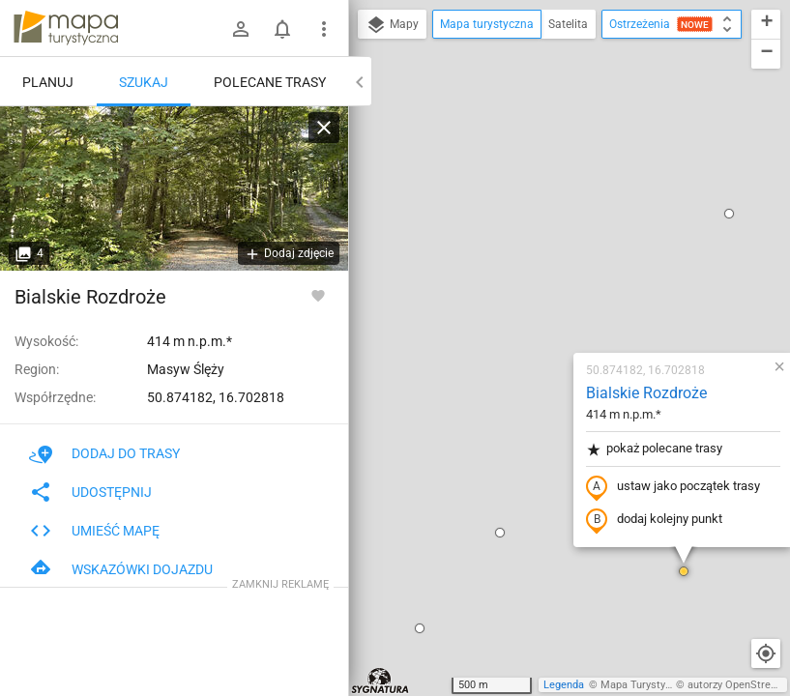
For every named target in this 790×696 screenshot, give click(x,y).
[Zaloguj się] (240, 29)
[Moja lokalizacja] (765, 653)
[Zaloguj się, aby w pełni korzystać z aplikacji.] (318, 295)
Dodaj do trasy (104, 453)
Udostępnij (90, 492)
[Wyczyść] (323, 127)
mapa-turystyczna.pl (66, 28)
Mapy (392, 25)
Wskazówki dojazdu (121, 569)
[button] (386, 309)
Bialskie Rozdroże (532, 169)
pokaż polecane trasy (540, 226)
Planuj (47, 82)
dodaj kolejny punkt (540, 296)
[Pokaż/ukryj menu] (323, 29)
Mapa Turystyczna (644, 685)
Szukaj (143, 82)
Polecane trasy (270, 82)
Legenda (563, 685)
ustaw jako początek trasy (559, 263)
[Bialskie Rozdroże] (174, 188)
